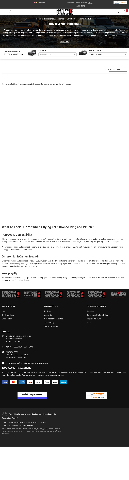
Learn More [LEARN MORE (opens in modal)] (80, 6)
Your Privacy (49, 323)
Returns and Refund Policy (97, 315)
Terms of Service (51, 326)
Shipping (90, 311)
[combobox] (57, 54)
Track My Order (8, 315)
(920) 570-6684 (12, 352)
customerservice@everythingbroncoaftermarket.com (27, 363)
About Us (48, 315)
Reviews (47, 311)
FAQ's (89, 323)
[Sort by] (118, 69)
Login (4, 311)
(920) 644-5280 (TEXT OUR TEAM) (19, 347)
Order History (7, 319)
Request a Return (94, 319)
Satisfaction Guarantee (53, 319)
